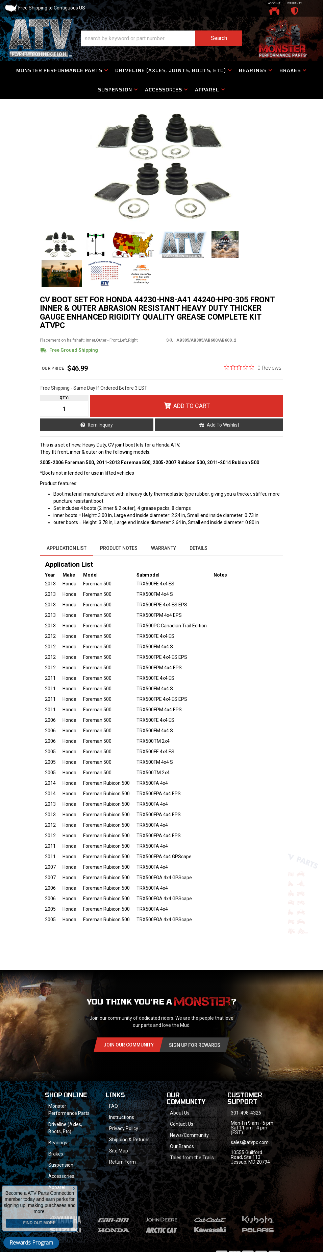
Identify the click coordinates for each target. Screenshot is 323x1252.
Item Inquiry (100, 425)
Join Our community (128, 1045)
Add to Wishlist (223, 425)
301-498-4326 (246, 1113)
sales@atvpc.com (250, 1142)
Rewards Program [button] (31, 1242)
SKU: (170, 340)
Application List (66, 548)
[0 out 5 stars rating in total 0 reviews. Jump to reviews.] (252, 367)
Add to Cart (191, 405)
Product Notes (119, 548)
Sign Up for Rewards (194, 1045)
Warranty (163, 548)
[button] (161, 38)
